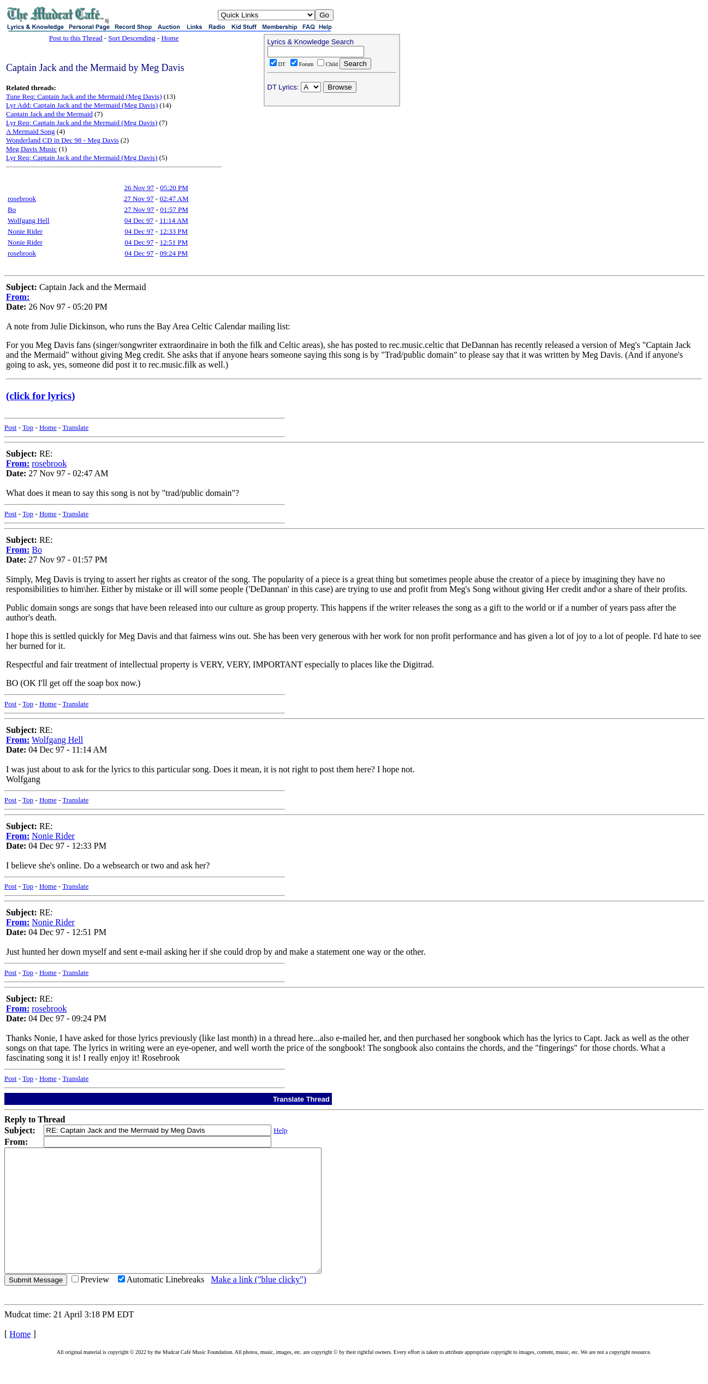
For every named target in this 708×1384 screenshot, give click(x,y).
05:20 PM (174, 188)
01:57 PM (174, 209)
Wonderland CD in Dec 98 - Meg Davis (62, 140)
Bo (12, 209)
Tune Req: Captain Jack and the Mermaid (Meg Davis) (84, 96)
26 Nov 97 (139, 188)
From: (17, 296)
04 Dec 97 (138, 220)
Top (27, 427)
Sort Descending (131, 38)
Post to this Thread (76, 38)
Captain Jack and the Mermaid (49, 114)
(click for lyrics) (40, 395)
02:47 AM (173, 198)
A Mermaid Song (30, 131)
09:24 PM (173, 253)
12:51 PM (173, 242)
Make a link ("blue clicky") (258, 1304)
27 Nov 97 (139, 198)
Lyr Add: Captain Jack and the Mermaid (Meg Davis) (82, 105)
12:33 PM (173, 231)
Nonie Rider (25, 231)
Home (170, 38)
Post (10, 427)
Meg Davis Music (31, 149)
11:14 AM (173, 220)
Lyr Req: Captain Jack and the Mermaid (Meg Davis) (81, 123)
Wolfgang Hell (29, 220)
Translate (75, 427)
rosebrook (22, 198)
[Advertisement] (332, 180)
